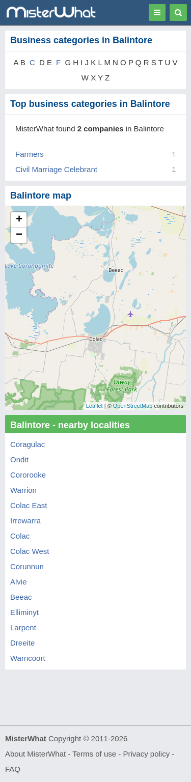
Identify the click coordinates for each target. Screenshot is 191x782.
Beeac (21, 597)
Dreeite (22, 642)
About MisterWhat (35, 753)
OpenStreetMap (133, 406)
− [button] (19, 235)
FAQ (12, 769)
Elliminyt (24, 612)
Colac (20, 536)
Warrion (23, 490)
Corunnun (27, 566)
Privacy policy (146, 753)
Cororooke (28, 474)
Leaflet (94, 406)
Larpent (23, 627)
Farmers (29, 154)
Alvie (18, 581)
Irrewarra (25, 520)
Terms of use (94, 753)
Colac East (28, 505)
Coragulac (27, 444)
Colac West (29, 551)
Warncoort (27, 658)
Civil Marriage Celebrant (56, 169)
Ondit (19, 459)
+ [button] (19, 220)
